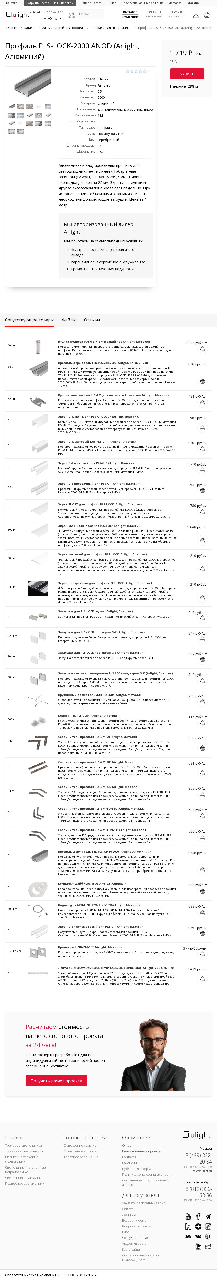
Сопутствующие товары (29, 320)
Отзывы (92, 320)
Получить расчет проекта (56, 1081)
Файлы (69, 320)
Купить (187, 73)
